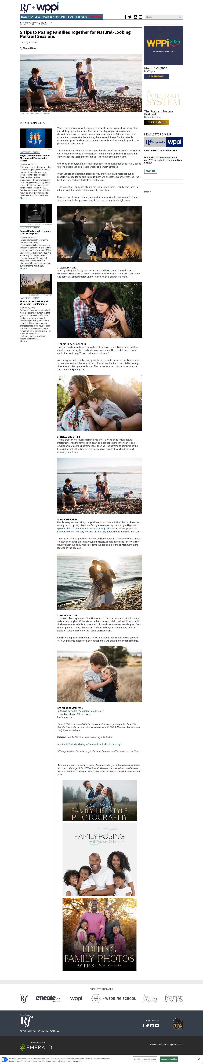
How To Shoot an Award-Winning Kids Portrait (90, 737)
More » (147, 192)
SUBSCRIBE (96, 16)
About (23, 1031)
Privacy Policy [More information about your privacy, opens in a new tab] (76, 1061)
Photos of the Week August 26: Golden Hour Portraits (34, 302)
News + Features (30, 16)
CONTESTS (81, 16)
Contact (32, 1031)
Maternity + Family (36, 23)
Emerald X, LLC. (160, 1045)
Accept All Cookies (169, 1059)
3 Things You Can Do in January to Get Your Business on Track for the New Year (98, 751)
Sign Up (151, 171)
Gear (71, 16)
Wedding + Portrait (54, 16)
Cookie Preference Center (145, 1059)
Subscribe (43, 1031)
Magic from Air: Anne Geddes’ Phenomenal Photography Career (35, 158)
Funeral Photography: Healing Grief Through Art (35, 232)
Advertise (54, 1031)
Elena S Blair (63, 724)
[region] (101, 1059)
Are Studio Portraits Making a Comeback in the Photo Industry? (89, 744)
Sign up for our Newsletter (160, 150)
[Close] (199, 1059)
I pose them (109, 187)
